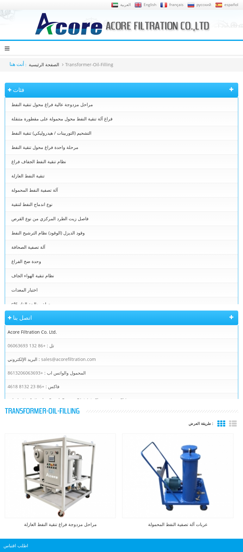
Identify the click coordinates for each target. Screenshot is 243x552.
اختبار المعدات (24, 290)
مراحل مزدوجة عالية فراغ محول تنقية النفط (52, 104)
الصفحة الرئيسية (44, 64)
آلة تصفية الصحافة (28, 247)
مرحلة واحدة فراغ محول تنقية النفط (44, 147)
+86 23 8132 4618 (26, 408)
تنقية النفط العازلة (28, 176)
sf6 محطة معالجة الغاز (32, 304)
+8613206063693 (25, 395)
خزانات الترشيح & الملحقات (37, 318)
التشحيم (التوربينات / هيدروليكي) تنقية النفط (51, 133)
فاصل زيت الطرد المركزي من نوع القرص (50, 218)
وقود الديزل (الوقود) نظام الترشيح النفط (48, 233)
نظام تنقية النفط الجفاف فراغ (38, 161)
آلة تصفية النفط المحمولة (34, 190)
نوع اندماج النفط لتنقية (32, 204)
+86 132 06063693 (27, 367)
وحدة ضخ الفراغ (26, 261)
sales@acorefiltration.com (68, 381)
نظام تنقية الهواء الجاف (32, 276)
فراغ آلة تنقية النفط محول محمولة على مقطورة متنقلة (62, 119)
